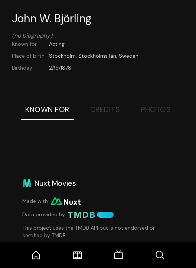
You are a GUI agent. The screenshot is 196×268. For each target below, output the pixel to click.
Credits (105, 109)
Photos (156, 109)
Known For (47, 109)
